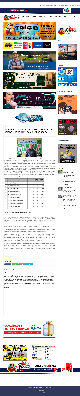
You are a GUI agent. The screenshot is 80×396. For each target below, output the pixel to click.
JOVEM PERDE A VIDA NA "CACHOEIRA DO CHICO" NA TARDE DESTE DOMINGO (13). (69, 206)
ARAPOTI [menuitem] (28, 16)
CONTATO (25, 0)
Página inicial (6, 125)
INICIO (4, 0)
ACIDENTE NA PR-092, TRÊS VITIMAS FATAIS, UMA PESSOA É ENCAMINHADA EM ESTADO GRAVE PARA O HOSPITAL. (69, 173)
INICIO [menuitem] (22, 16)
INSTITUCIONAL (10, 0)
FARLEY (49, 394)
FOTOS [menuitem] (50, 16)
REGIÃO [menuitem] (34, 16)
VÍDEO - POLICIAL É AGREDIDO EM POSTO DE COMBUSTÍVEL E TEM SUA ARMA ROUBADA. (69, 189)
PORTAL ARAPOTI (40, 394)
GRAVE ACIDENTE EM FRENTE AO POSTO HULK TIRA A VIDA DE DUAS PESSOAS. (69, 182)
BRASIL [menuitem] (40, 16)
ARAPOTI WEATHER (40, 379)
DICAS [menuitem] (64, 16)
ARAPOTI (11, 125)
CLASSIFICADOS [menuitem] (57, 16)
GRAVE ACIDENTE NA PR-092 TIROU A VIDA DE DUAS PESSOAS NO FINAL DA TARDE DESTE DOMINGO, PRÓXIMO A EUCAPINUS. (69, 198)
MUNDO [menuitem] (45, 16)
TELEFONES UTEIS (18, 0)
